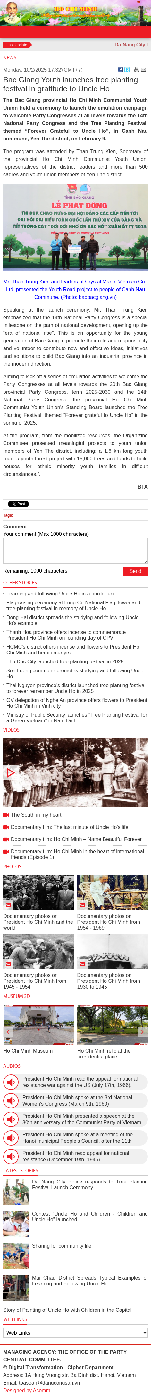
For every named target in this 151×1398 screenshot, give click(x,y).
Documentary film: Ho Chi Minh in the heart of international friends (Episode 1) (77, 854)
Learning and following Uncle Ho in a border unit (61, 593)
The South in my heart (75, 772)
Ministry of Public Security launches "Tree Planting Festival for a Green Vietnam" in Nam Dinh (76, 717)
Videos (11, 730)
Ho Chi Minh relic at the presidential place (103, 1053)
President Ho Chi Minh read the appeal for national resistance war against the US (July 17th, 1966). (80, 1082)
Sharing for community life (61, 1246)
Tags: (8, 515)
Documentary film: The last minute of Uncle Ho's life (69, 827)
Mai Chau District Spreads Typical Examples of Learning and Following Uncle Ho (90, 1280)
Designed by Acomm (26, 1390)
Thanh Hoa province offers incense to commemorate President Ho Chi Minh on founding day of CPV (66, 635)
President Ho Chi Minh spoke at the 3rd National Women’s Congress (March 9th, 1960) (77, 1101)
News (9, 58)
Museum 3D (16, 996)
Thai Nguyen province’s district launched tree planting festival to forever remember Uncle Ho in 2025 (76, 688)
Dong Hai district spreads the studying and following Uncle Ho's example (72, 620)
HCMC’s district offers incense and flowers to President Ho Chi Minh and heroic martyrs (72, 649)
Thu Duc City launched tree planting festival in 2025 (65, 661)
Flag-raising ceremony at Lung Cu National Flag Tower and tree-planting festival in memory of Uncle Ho (73, 605)
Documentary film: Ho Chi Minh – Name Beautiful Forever (76, 839)
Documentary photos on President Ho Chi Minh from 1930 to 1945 (108, 981)
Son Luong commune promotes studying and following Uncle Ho (75, 673)
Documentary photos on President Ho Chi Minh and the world (38, 922)
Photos (12, 866)
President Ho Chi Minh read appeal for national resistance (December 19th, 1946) (75, 1156)
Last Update (16, 45)
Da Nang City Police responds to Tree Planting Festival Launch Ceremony (90, 1184)
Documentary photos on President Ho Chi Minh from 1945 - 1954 (34, 981)
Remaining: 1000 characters (35, 571)
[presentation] (8, 1032)
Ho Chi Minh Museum (28, 1051)
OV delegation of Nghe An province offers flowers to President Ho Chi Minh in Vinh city (76, 703)
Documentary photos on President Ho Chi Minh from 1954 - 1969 (108, 922)
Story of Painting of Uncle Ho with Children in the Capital (67, 1310)
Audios (12, 1066)
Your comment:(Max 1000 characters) (46, 534)
